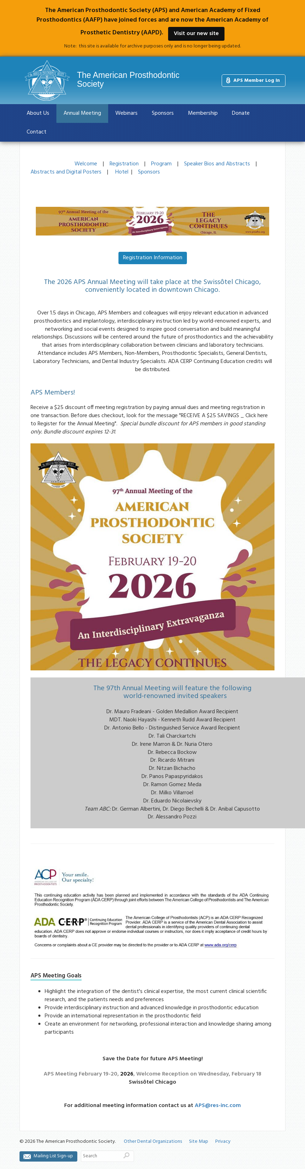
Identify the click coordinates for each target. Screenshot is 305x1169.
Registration (124, 164)
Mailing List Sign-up (53, 1156)
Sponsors (163, 113)
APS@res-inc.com (218, 1105)
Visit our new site (196, 33)
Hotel (121, 172)
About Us (38, 113)
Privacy (223, 1141)
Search (126, 1155)
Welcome (85, 164)
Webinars (126, 113)
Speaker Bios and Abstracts (217, 164)
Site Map (198, 1141)
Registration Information (152, 257)
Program (161, 164)
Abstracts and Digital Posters (65, 172)
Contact (36, 132)
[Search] (100, 1156)
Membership (203, 113)
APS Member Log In (256, 80)
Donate (241, 113)
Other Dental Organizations (153, 1141)
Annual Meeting (82, 113)
